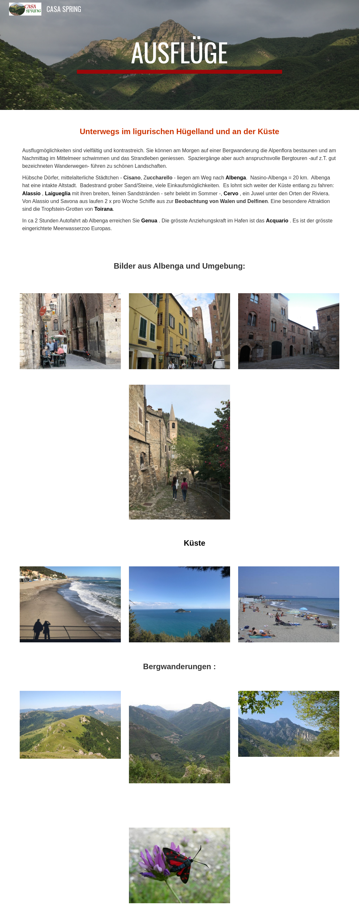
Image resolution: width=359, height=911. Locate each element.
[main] (179, 55)
